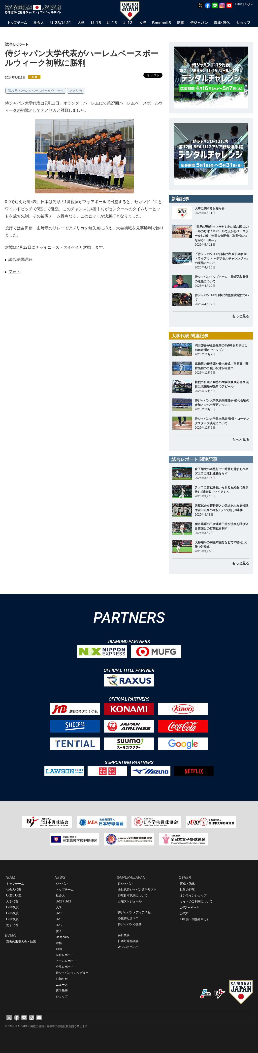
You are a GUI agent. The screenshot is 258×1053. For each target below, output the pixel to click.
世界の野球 (187, 889)
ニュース (62, 984)
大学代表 (12, 901)
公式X (184, 913)
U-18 (59, 913)
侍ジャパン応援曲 (130, 924)
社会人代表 (13, 889)
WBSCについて (128, 947)
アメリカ (75, 91)
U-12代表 (12, 919)
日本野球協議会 (128, 941)
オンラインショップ (193, 895)
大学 (59, 907)
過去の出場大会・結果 (21, 941)
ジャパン (62, 883)
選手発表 (62, 990)
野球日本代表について (133, 895)
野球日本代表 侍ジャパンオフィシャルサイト (34, 9)
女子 (59, 931)
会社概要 (124, 935)
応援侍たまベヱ (128, 918)
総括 (59, 943)
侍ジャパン (125, 883)
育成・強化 (187, 883)
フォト (14, 271)
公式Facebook (189, 907)
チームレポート (66, 961)
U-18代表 (12, 907)
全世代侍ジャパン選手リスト (137, 889)
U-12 (59, 925)
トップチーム (15, 883)
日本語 (238, 4)
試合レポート (65, 955)
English (249, 4)
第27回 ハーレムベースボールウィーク (36, 91)
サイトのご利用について (196, 901)
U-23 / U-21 (14, 895)
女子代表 (12, 925)
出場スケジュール (130, 901)
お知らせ (62, 978)
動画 (59, 949)
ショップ (62, 996)
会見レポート (65, 967)
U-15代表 (12, 913)
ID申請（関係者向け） (195, 919)
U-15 (59, 919)
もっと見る (240, 316)
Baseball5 (62, 937)
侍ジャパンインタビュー (72, 972)
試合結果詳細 (20, 259)
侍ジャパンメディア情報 (134, 912)
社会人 (60, 895)
